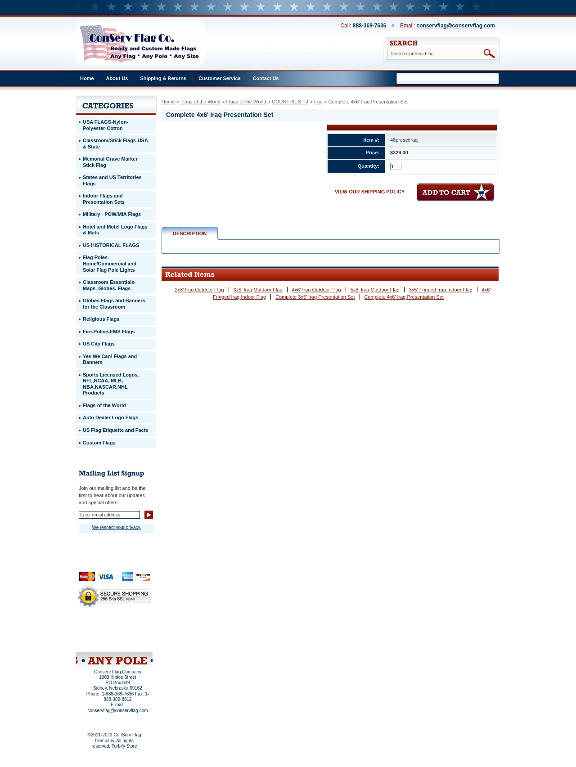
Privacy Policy (99, 628)
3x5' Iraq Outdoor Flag (258, 289)
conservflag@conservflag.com (456, 25)
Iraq (318, 101)
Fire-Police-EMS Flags (109, 331)
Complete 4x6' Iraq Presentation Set (404, 297)
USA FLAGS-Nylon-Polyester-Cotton (105, 125)
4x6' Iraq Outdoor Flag (316, 289)
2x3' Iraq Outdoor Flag (199, 289)
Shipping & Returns (163, 78)
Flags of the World (200, 101)
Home (87, 78)
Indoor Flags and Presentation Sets (104, 199)
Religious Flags (101, 319)
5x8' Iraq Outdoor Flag (375, 289)
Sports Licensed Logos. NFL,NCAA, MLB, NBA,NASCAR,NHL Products (111, 384)
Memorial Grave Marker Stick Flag (110, 162)
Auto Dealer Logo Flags (110, 417)
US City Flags (99, 343)
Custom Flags (99, 442)
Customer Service (219, 78)
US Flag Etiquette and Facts (115, 430)
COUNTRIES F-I (290, 101)
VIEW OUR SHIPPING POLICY (370, 191)
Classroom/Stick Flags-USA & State (115, 143)
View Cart (131, 640)
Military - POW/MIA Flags (112, 214)
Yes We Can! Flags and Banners (110, 359)
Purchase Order (131, 634)
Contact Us (266, 78)
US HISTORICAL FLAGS (111, 245)
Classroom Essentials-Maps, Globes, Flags (109, 285)
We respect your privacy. (116, 527)
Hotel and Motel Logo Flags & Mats (115, 230)
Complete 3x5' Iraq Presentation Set (315, 297)
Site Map (97, 640)
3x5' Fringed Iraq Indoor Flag (440, 289)
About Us (117, 78)
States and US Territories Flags (112, 180)
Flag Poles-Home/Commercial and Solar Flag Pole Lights (109, 263)
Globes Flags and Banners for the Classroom (114, 303)
